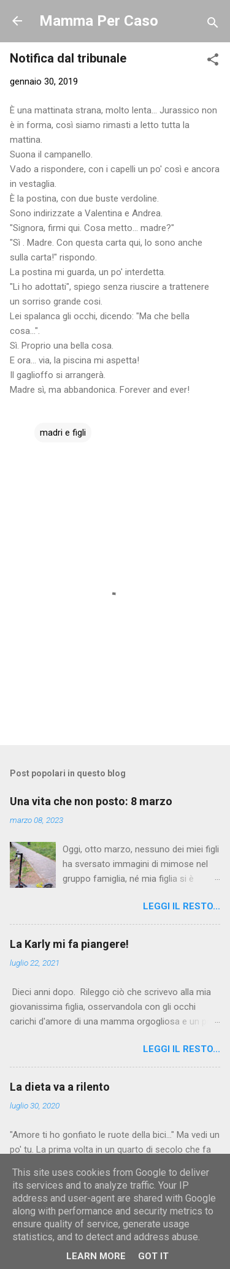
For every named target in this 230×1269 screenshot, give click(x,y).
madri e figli (63, 432)
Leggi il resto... (181, 906)
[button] (212, 61)
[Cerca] (212, 25)
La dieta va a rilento (60, 1086)
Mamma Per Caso (98, 20)
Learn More (96, 1256)
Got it (153, 1256)
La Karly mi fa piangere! (69, 944)
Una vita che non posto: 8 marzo (91, 801)
